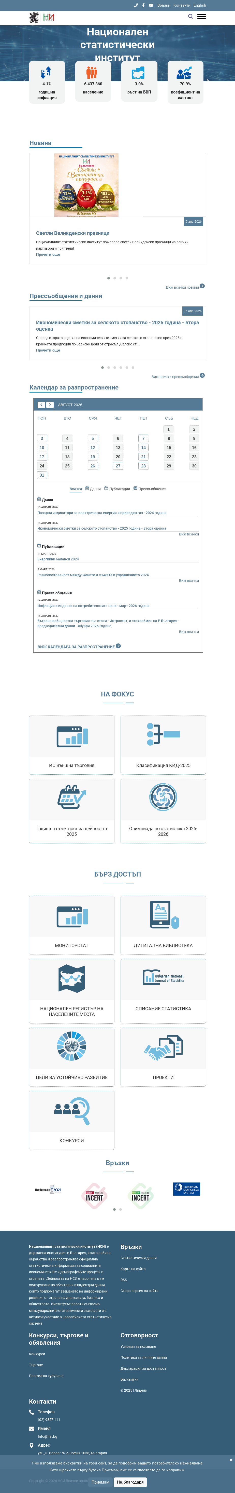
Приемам (100, 1482)
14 (143, 448)
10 (42, 448)
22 (169, 457)
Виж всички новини (186, 286)
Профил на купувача (46, 1376)
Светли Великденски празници (72, 233)
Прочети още (48, 254)
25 (67, 466)
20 (118, 457)
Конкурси (37, 1354)
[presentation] (24, 81)
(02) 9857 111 (49, 1420)
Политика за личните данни (144, 1357)
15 (169, 448)
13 (118, 448)
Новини (41, 142)
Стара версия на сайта (139, 1291)
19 (93, 457)
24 (42, 466)
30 (194, 466)
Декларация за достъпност (143, 1368)
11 (67, 448)
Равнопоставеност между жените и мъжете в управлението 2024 (93, 575)
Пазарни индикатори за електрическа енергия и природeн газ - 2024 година (102, 513)
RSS (124, 1280)
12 (93, 448)
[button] (109, 278)
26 (93, 466)
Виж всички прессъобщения (179, 375)
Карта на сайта (133, 1269)
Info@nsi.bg (47, 1436)
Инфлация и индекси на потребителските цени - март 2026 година (93, 606)
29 (169, 466)
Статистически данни (139, 1258)
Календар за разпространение (74, 387)
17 (42, 457)
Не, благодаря (130, 1482)
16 (194, 448)
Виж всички (189, 534)
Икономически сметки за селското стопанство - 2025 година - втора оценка (101, 528)
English (200, 5)
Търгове (36, 1365)
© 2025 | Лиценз (134, 1390)
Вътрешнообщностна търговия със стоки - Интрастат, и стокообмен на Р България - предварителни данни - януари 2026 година (108, 623)
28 (143, 466)
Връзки (163, 5)
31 (42, 475)
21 (143, 457)
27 (118, 466)
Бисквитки (130, 1379)
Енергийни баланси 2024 (58, 559)
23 (194, 457)
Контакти (181, 5)
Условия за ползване (138, 1346)
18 (67, 457)
